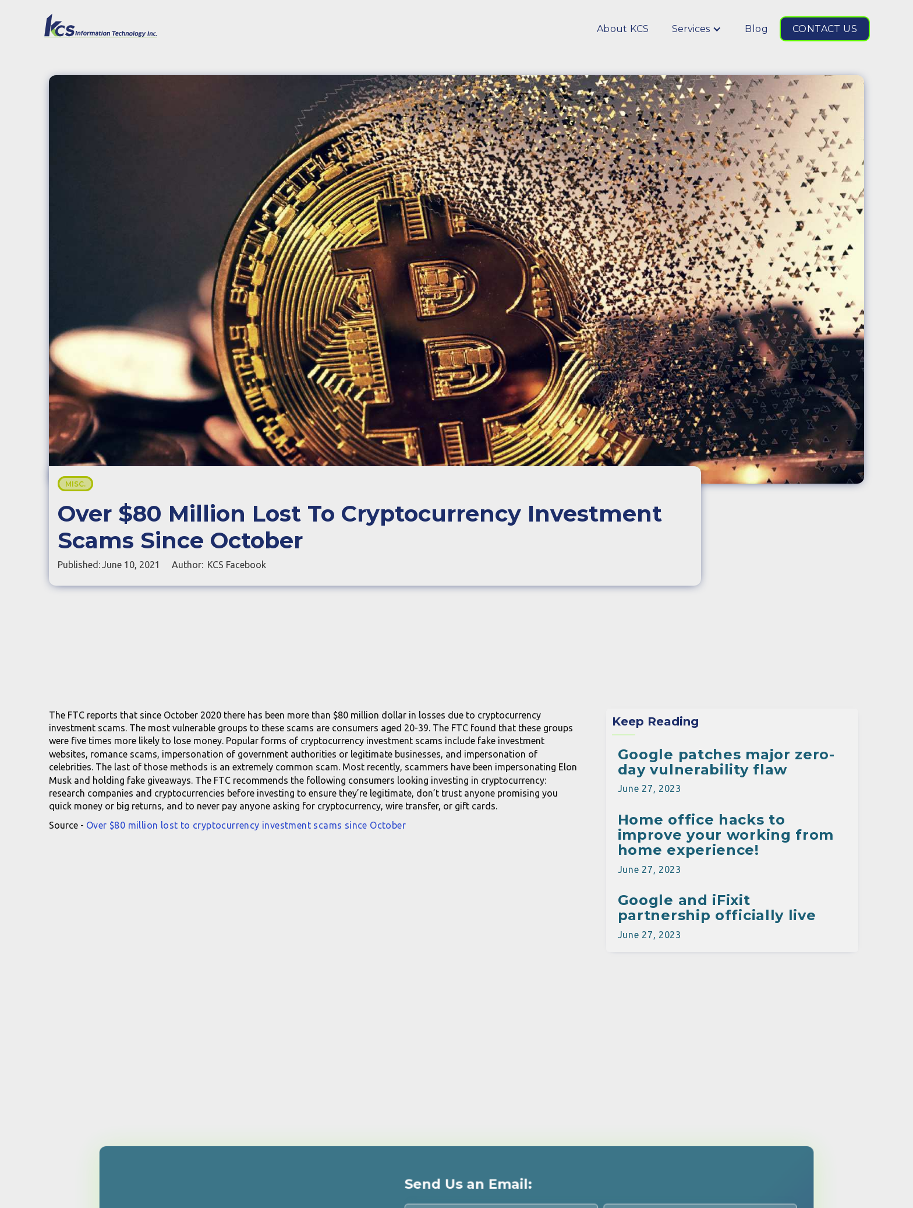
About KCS (623, 28)
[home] (101, 26)
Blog (756, 28)
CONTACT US (824, 28)
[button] (696, 29)
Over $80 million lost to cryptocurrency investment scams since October (246, 825)
